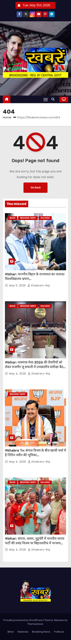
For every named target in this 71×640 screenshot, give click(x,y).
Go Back (35, 187)
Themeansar (35, 624)
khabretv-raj (38, 285)
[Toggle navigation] (46, 99)
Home (7, 117)
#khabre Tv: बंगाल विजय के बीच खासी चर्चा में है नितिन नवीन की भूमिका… (35, 452)
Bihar (12, 218)
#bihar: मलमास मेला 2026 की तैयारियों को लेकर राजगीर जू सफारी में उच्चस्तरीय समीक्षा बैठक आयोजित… (35, 367)
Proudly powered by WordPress (23, 620)
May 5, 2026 (18, 285)
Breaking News (28, 218)
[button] (54, 99)
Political (59, 632)
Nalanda (45, 218)
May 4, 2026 (18, 373)
